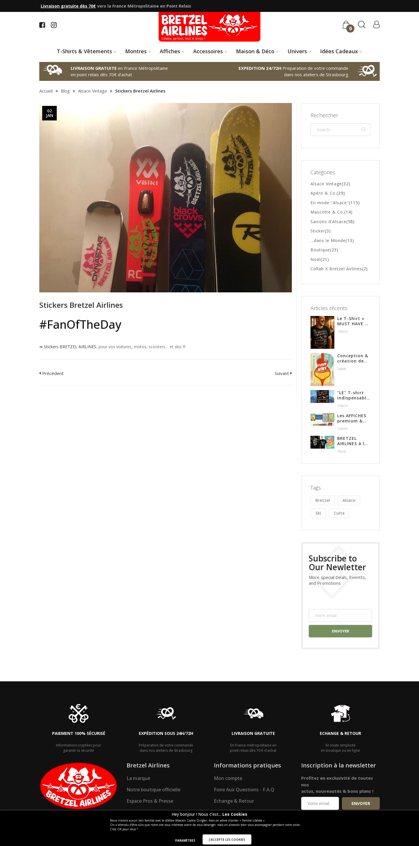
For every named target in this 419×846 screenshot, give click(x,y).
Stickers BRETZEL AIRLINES (70, 346)
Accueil (46, 91)
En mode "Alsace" (329, 202)
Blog (65, 91)
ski (318, 513)
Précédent (52, 373)
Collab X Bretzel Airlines (336, 269)
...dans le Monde (328, 240)
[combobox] (340, 129)
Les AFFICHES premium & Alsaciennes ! (352, 418)
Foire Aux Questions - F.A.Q (244, 790)
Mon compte (228, 778)
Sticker (317, 231)
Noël (315, 259)
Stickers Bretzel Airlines (81, 305)
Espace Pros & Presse (150, 801)
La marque (138, 778)
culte (339, 513)
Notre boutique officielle (153, 790)
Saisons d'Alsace (328, 221)
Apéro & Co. (323, 193)
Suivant (282, 373)
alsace (348, 500)
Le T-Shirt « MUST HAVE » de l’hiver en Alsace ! (352, 321)
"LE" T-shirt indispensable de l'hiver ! (353, 395)
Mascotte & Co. (327, 212)
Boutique (320, 250)
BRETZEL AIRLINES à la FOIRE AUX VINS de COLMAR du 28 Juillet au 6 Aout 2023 (353, 441)
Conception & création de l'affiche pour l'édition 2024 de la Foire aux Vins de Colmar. (353, 358)
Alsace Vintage (92, 91)
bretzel (322, 500)
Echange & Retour (234, 801)
